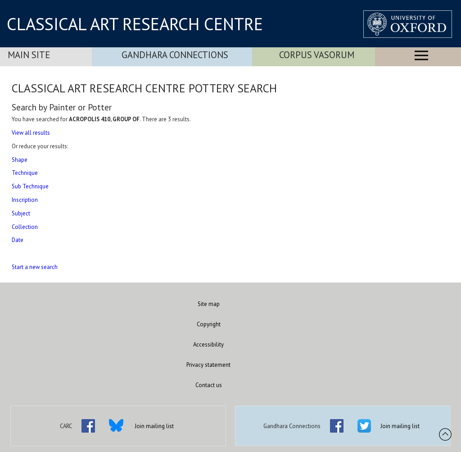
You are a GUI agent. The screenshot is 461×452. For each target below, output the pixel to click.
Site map (209, 304)
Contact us (208, 385)
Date (17, 240)
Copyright (209, 324)
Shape (19, 160)
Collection (25, 227)
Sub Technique (30, 186)
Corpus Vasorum (316, 55)
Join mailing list (154, 426)
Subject (21, 213)
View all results (31, 133)
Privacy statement (208, 365)
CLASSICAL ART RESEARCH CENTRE (135, 24)
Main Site (29, 55)
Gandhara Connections (175, 55)
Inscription (25, 200)
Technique (25, 173)
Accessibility (208, 344)
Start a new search (35, 267)
